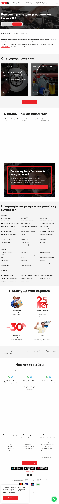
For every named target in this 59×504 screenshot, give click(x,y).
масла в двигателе (27, 221)
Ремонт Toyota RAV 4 (47, 457)
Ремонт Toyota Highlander (47, 450)
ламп (2, 237)
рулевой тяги (25, 242)
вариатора (4, 260)
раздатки (24, 263)
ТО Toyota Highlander (47, 442)
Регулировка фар (26, 278)
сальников (43, 218)
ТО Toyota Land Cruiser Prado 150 (47, 437)
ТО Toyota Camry (47, 440)
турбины (43, 239)
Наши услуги (27, 435)
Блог (10, 450)
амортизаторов (6, 218)
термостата (44, 226)
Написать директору (29, 463)
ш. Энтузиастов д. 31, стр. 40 (41, 3)
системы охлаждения (47, 257)
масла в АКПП (5, 242)
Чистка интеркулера (46, 275)
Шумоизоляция (45, 278)
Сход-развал (25, 281)
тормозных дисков (46, 234)
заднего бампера (7, 231)
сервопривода (45, 255)
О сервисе (10, 437)
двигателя (24, 252)
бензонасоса (5, 221)
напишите (5, 47)
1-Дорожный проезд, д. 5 (17, 3)
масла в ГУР (25, 218)
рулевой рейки (45, 252)
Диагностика (5, 273)
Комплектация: (5, 33)
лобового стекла (6, 239)
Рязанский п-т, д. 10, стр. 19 (29, 3)
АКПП (3, 257)
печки (22, 257)
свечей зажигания (46, 221)
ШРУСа (42, 242)
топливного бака (45, 229)
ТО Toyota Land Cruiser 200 (47, 444)
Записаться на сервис (21, 370)
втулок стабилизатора (8, 229)
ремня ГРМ (24, 239)
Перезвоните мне (38, 370)
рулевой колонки (26, 265)
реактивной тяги (26, 237)
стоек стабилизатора (47, 223)
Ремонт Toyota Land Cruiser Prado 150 (47, 455)
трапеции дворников (47, 263)
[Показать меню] (57, 3)
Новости (10, 442)
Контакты (10, 455)
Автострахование (28, 448)
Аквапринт (27, 450)
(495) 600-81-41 (28, 2)
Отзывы (10, 446)
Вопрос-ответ (10, 448)
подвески (24, 260)
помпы (23, 234)
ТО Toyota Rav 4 (47, 446)
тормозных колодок (47, 237)
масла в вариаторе (7, 245)
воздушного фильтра (8, 226)
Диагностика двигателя (9, 278)
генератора (5, 265)
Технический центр (10, 435)
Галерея (10, 444)
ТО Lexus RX (6, 24)
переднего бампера (27, 229)
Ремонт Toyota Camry (47, 448)
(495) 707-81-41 (16, 2)
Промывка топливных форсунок (31, 275)
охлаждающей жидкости (29, 226)
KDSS (3, 255)
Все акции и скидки (30, 101)
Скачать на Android (29, 471)
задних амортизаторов (8, 234)
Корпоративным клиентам (28, 446)
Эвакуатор (27, 455)
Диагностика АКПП (7, 275)
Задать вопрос (29, 186)
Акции (10, 440)
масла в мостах (26, 223)
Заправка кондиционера (9, 281)
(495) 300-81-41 (40, 2)
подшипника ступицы (28, 231)
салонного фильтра (27, 245)
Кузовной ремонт (6, 252)
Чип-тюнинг (44, 273)
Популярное (47, 435)
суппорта (43, 260)
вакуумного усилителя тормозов (12, 223)
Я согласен (11, 497)
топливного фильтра (47, 231)
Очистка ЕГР (25, 273)
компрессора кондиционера (30, 255)
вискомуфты (5, 263)
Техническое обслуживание (27, 437)
